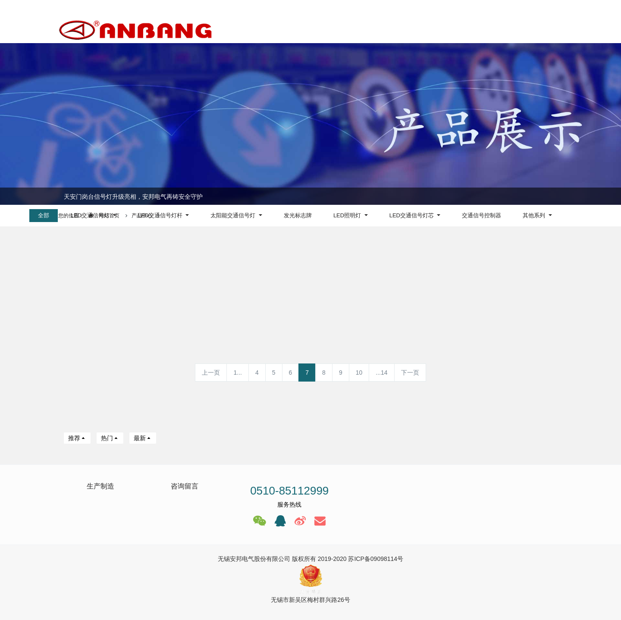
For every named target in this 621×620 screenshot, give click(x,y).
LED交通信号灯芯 (412, 215)
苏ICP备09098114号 (375, 558)
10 (359, 372)
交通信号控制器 (481, 215)
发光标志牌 (298, 215)
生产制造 (100, 486)
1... (237, 372)
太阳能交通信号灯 (233, 215)
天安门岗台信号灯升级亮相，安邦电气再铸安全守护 (133, 196)
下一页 (410, 372)
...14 (381, 372)
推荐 (77, 438)
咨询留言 (184, 486)
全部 (43, 215)
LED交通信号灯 (91, 215)
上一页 (211, 372)
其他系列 (535, 215)
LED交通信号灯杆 (161, 215)
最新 (143, 438)
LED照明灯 (348, 215)
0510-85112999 (289, 490)
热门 (110, 438)
